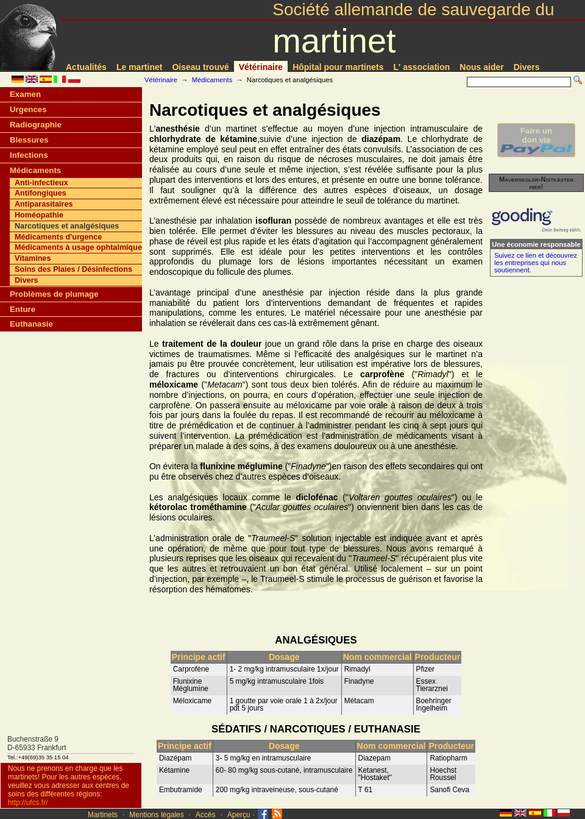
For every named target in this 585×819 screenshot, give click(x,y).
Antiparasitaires (44, 204)
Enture (22, 309)
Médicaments (212, 79)
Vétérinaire (261, 67)
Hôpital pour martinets (337, 67)
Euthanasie (31, 323)
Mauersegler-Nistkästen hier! (536, 183)
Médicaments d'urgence (58, 237)
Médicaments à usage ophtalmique (78, 247)
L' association (422, 67)
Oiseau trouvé (200, 67)
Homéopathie (39, 215)
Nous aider (481, 67)
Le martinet (139, 67)
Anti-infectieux (41, 183)
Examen (25, 94)
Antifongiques (40, 193)
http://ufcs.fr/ (28, 802)
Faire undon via (536, 140)
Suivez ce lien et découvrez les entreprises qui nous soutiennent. (535, 263)
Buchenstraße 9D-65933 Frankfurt (36, 743)
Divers (527, 67)
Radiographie (36, 124)
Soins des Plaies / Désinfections (73, 269)
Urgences (28, 109)
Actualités (86, 67)
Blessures (29, 139)
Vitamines (33, 258)
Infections (29, 155)
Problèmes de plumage (54, 294)
